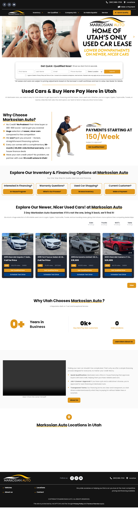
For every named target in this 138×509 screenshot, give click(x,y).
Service (105, 13)
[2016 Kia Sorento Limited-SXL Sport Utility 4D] (84, 256)
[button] (4, 36)
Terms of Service (94, 505)
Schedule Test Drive (17, 276)
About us (9, 494)
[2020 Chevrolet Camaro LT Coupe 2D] (118, 256)
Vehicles (8, 489)
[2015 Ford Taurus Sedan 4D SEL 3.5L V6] (51, 256)
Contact (40, 494)
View (132, 287)
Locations (41, 489)
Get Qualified (53, 13)
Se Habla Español (90, 13)
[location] (95, 72)
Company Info (70, 13)
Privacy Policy (78, 505)
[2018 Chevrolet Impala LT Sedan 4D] (17, 256)
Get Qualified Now (18, 272)
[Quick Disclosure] (25, 75)
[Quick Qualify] (69, 36)
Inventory (36, 13)
